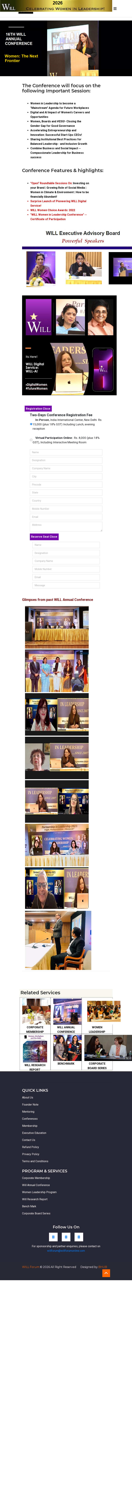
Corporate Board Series (36, 1213)
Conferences (30, 1118)
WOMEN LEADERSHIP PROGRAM (97, 1032)
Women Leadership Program (39, 1192)
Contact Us (28, 1140)
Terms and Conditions (35, 1161)
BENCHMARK (66, 1063)
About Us (27, 1097)
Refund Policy (30, 1147)
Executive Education (34, 1133)
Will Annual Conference (36, 1185)
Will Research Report (34, 1199)
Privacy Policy (30, 1154)
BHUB (102, 1267)
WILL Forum (31, 1267)
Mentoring (28, 1111)
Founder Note (30, 1104)
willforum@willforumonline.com (66, 1250)
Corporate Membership (36, 1178)
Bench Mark (29, 1206)
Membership (29, 1125)
